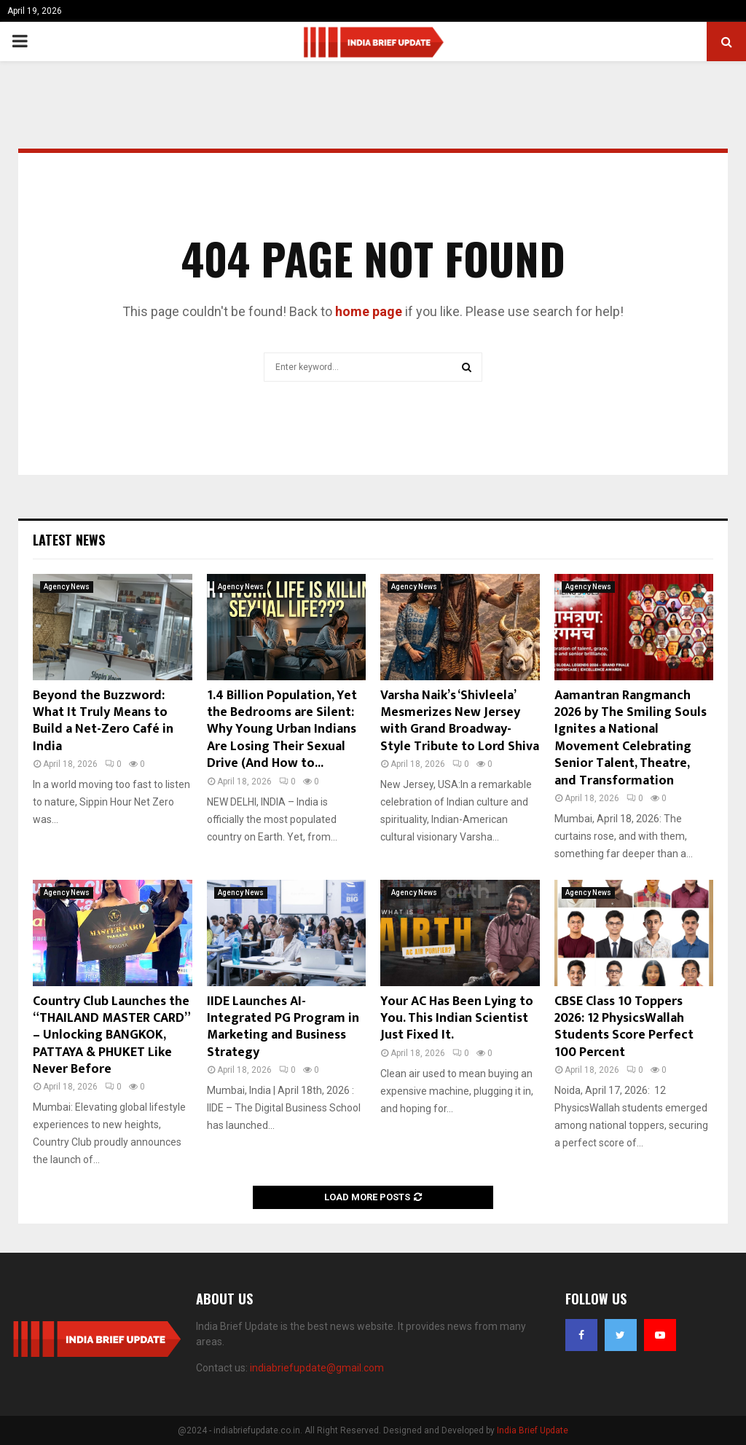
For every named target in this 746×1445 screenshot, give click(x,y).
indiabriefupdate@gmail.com (317, 1368)
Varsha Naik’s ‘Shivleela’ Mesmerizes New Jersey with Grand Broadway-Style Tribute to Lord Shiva (459, 721)
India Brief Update (532, 1430)
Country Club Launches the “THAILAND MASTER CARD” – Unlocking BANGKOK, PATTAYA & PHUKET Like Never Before (111, 1036)
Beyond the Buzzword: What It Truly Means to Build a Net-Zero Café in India (103, 721)
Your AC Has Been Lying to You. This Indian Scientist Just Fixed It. (456, 1019)
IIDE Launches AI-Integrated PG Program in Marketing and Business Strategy (283, 1027)
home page (368, 311)
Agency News (67, 587)
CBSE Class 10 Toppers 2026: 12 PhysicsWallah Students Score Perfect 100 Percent (624, 1027)
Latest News (69, 539)
